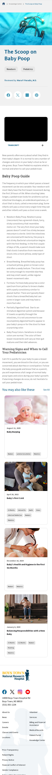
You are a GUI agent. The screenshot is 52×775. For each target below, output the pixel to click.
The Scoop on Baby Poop (33, 4)
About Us (6, 712)
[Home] (4, 4)
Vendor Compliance (10, 770)
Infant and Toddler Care (15, 515)
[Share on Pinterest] (36, 95)
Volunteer (34, 712)
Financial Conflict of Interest (13, 765)
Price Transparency (10, 750)
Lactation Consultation (24, 454)
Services (33, 717)
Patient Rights (8, 755)
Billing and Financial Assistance (37, 724)
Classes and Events (10, 732)
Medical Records (36, 730)
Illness (38, 510)
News (4, 717)
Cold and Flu (22, 510)
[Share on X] (18, 95)
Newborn (11, 69)
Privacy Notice (8, 760)
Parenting (11, 648)
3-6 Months (11, 510)
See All (46, 389)
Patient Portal (35, 735)
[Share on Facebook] (8, 95)
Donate (5, 727)
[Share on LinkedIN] (27, 95)
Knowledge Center (15, 4)
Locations (6, 737)
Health (31, 510)
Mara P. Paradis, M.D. (27, 80)
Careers (5, 722)
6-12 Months (22, 643)
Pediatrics (28, 69)
